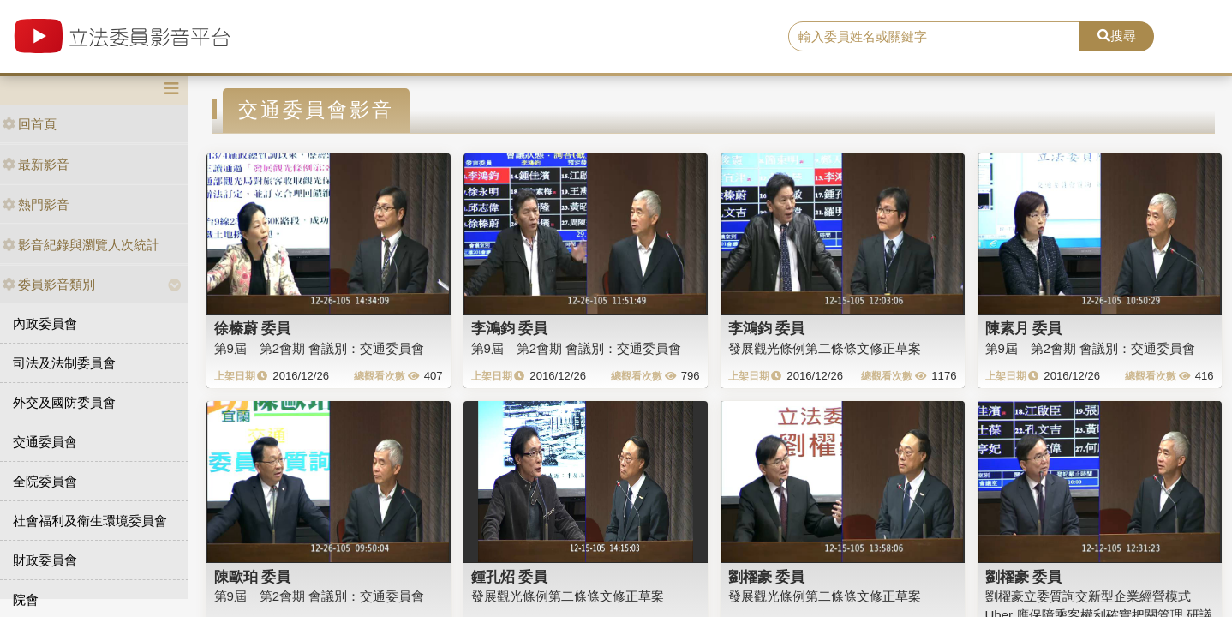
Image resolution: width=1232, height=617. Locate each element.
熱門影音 (36, 204)
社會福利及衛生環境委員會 (90, 520)
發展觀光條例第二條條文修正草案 (824, 348)
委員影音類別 (49, 284)
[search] (934, 36)
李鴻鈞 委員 (509, 328)
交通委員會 (45, 441)
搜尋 (1116, 35)
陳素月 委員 (1023, 328)
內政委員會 (45, 323)
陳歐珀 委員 (252, 576)
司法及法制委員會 (64, 363)
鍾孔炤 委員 (509, 576)
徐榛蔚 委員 (252, 328)
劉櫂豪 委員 (766, 576)
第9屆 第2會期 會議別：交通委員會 (319, 348)
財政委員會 (45, 560)
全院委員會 (45, 481)
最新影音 (36, 164)
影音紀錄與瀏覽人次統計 (81, 244)
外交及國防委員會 (64, 402)
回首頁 (30, 124)
